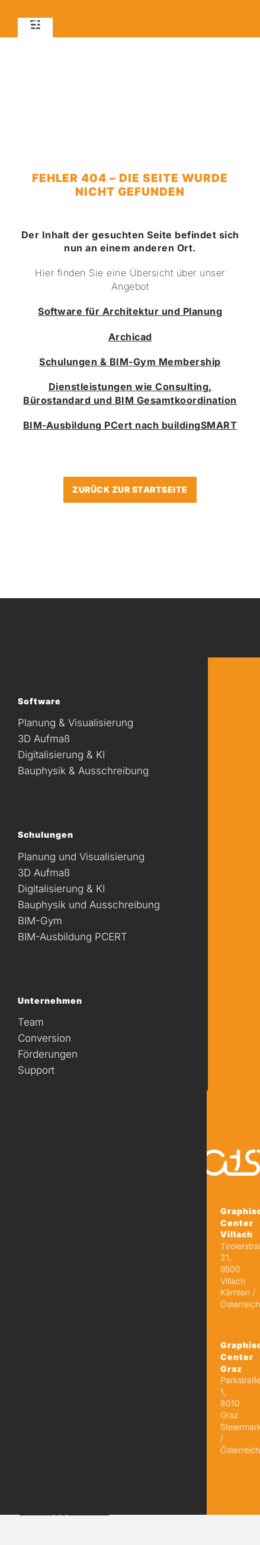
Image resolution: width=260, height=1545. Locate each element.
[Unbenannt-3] (32, 24)
